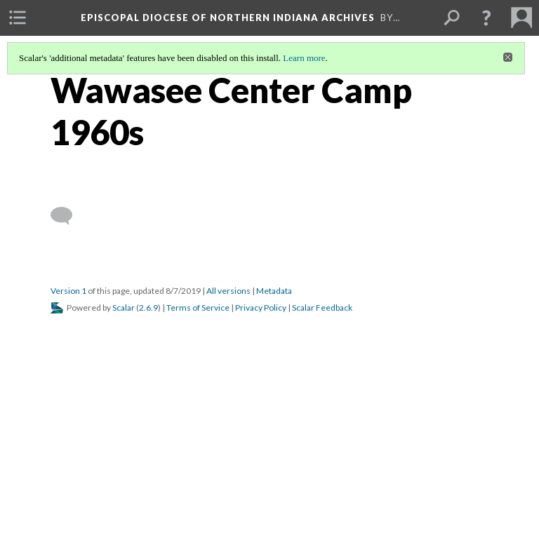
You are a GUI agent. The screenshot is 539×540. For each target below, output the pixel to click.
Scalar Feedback (322, 307)
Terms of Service (197, 307)
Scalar (123, 307)
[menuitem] (17, 17)
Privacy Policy (260, 307)
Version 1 (68, 290)
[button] (486, 17)
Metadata (274, 290)
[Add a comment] (68, 216)
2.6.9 (148, 307)
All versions (228, 290)
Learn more (304, 58)
